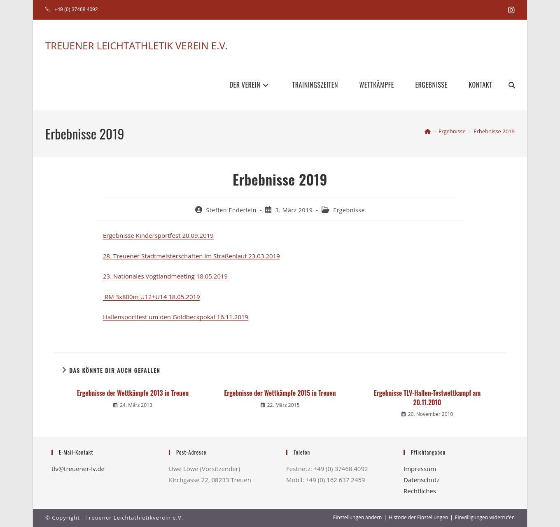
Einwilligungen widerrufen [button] (485, 517)
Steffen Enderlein (231, 210)
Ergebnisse (349, 210)
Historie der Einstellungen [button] (418, 517)
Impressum (420, 468)
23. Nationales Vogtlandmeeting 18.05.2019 (165, 276)
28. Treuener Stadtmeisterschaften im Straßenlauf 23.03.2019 (191, 256)
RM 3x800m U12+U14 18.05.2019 (151, 297)
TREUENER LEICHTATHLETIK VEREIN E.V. (136, 45)
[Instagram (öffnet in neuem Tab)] (510, 10)
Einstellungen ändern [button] (357, 517)
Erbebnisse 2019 (494, 131)
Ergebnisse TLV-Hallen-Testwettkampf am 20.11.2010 (427, 397)
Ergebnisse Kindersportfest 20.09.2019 (158, 235)
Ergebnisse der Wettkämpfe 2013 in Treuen (133, 392)
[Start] (428, 131)
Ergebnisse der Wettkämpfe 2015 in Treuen (280, 392)
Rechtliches (420, 491)
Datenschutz (421, 480)
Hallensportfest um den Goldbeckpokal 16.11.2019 (175, 317)
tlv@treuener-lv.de (78, 468)
